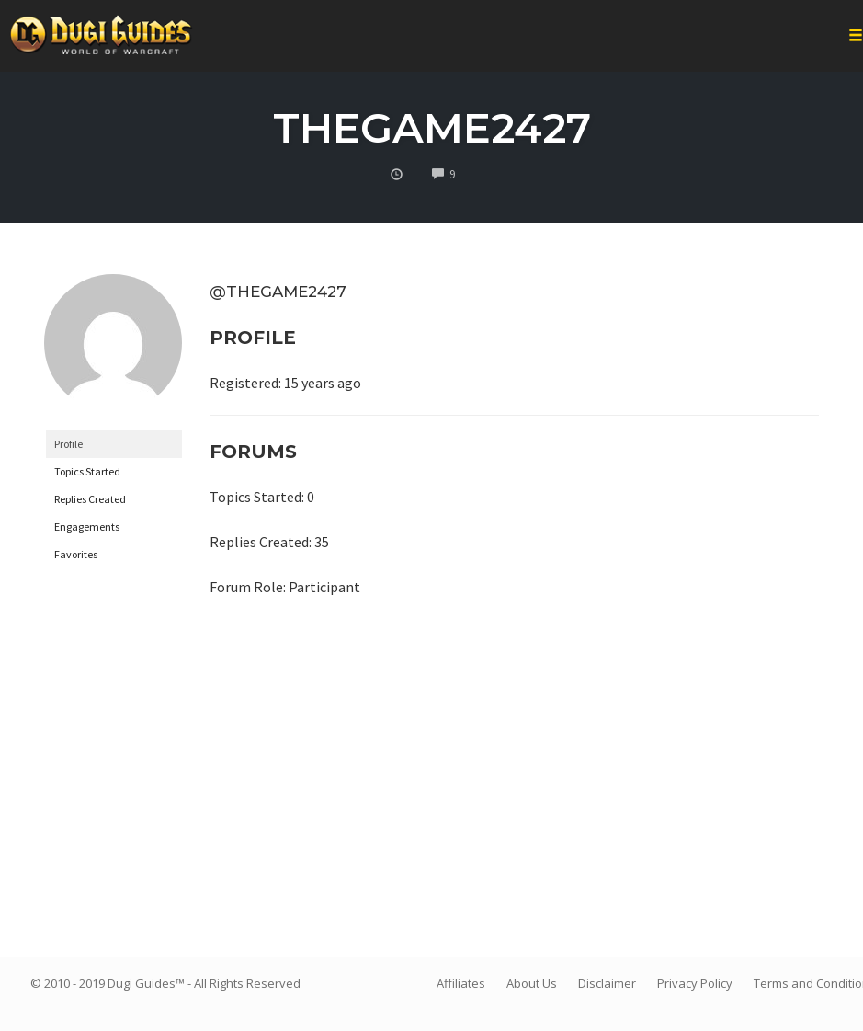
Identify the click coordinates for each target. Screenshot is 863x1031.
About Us (531, 983)
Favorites (75, 554)
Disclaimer (607, 983)
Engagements (86, 526)
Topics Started (87, 471)
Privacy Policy (694, 983)
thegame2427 (432, 127)
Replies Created (90, 499)
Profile (68, 444)
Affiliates (461, 983)
